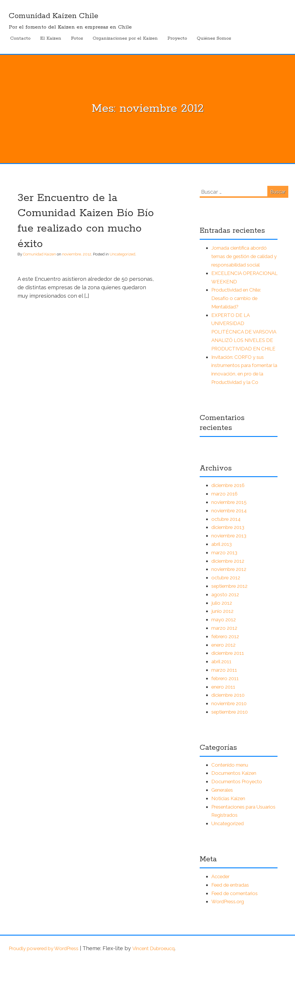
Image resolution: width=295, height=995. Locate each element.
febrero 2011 (227, 712)
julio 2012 (222, 636)
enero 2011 (224, 720)
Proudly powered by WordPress (49, 982)
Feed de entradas (233, 918)
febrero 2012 (227, 670)
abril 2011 (222, 695)
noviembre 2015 (231, 535)
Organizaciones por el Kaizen (125, 38)
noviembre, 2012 (76, 254)
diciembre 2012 (230, 594)
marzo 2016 (225, 527)
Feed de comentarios (237, 927)
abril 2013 (223, 577)
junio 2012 (223, 645)
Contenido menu (232, 798)
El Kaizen (50, 38)
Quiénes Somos (214, 38)
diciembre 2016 (230, 519)
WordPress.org (229, 935)
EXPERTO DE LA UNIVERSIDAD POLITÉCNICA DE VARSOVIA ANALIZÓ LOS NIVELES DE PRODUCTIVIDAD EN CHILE (242, 348)
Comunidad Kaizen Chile (58, 15)
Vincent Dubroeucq (167, 982)
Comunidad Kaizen (39, 254)
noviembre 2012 (231, 603)
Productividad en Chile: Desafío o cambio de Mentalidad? (239, 306)
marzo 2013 (225, 586)
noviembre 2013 (231, 569)
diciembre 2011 (229, 687)
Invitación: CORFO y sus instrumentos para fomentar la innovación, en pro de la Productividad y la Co (244, 399)
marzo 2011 (225, 703)
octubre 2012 (227, 611)
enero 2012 (224, 678)
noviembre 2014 (231, 544)
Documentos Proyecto (239, 815)
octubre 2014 (227, 552)
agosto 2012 (226, 628)
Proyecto (177, 38)
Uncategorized (122, 254)
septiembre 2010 (232, 745)
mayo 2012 (224, 653)
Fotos (77, 38)
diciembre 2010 (230, 729)
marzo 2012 (225, 661)
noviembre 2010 (231, 737)
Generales (224, 823)
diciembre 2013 (230, 561)
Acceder (221, 910)
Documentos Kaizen (236, 807)
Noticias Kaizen (230, 832)
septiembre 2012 (232, 619)
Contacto (20, 38)
